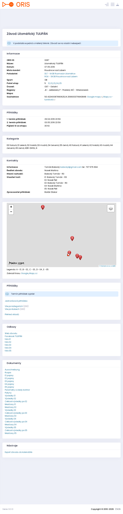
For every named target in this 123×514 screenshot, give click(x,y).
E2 (52, 83)
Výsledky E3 (10, 410)
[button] (68, 253)
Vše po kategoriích (14, 306)
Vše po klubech (12, 309)
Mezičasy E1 (10, 404)
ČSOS (118, 509)
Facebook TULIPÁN (13, 336)
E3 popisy (9, 381)
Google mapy (94, 96)
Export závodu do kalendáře (18, 452)
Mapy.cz (33, 273)
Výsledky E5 (10, 427)
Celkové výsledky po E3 (16, 413)
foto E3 (8, 345)
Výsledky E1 (10, 395)
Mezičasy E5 (10, 433)
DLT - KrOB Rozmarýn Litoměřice (60, 73)
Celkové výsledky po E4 (16, 421)
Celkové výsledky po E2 (16, 401)
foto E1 (8, 339)
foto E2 (8, 342)
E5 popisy (9, 387)
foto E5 (8, 350)
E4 (57, 83)
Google (24, 273)
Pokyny (8, 392)
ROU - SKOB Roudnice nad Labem (61, 76)
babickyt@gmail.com (71, 167)
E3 (54, 83)
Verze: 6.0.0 (7, 509)
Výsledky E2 (10, 398)
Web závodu (11, 333)
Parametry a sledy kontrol (17, 389)
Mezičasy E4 (10, 424)
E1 (49, 83)
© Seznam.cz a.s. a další (107, 266)
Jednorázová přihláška (16, 301)
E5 (60, 83)
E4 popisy (9, 384)
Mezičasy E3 (10, 415)
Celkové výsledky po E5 (16, 430)
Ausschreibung (12, 369)
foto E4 (8, 347)
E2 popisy (9, 378)
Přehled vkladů (12, 314)
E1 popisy (9, 375)
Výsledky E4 (10, 418)
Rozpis (8, 372)
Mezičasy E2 (10, 407)
